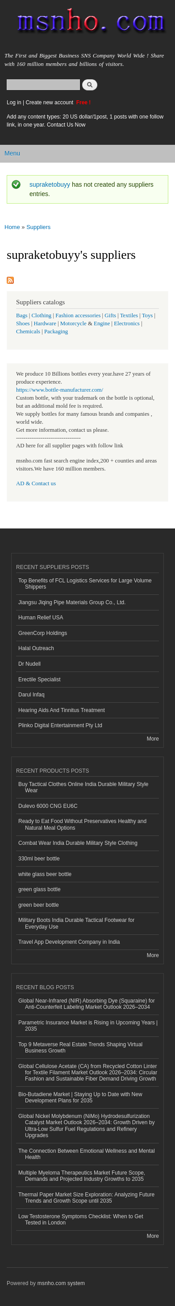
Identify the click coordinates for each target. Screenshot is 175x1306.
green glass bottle (39, 889)
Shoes (23, 323)
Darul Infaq (31, 695)
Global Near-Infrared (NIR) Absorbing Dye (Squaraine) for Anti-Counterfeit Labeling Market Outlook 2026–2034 (86, 1004)
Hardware (45, 323)
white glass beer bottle (44, 874)
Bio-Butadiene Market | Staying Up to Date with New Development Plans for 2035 (80, 1097)
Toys (147, 315)
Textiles (129, 315)
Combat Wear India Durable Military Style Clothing (78, 843)
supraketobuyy (49, 184)
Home (12, 227)
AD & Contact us (36, 483)
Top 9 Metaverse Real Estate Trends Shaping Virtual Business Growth (80, 1047)
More (153, 739)
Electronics (127, 323)
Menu (12, 153)
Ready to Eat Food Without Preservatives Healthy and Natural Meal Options (82, 824)
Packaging (56, 331)
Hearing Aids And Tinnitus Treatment (61, 710)
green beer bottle (38, 905)
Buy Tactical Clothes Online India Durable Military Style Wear (83, 787)
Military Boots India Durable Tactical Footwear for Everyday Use (76, 923)
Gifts (110, 315)
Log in (14, 102)
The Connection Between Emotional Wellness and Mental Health (86, 1154)
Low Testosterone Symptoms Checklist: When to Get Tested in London (80, 1219)
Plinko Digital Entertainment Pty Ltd (60, 725)
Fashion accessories (77, 315)
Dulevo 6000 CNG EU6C (48, 806)
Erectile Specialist (39, 679)
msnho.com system (61, 1283)
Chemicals (29, 331)
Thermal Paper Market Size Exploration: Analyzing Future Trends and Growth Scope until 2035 (86, 1197)
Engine (102, 323)
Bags (22, 315)
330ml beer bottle (39, 859)
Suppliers (38, 227)
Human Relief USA (40, 617)
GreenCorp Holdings (42, 633)
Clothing (42, 315)
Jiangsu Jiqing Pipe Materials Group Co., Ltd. (71, 602)
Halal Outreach (36, 648)
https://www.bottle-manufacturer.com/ (59, 390)
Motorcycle (73, 323)
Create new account (50, 102)
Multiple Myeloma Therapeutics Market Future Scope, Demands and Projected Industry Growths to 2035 (81, 1176)
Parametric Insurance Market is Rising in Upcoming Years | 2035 (88, 1025)
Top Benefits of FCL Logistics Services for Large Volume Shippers (85, 583)
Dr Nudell (29, 664)
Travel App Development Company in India (69, 942)
